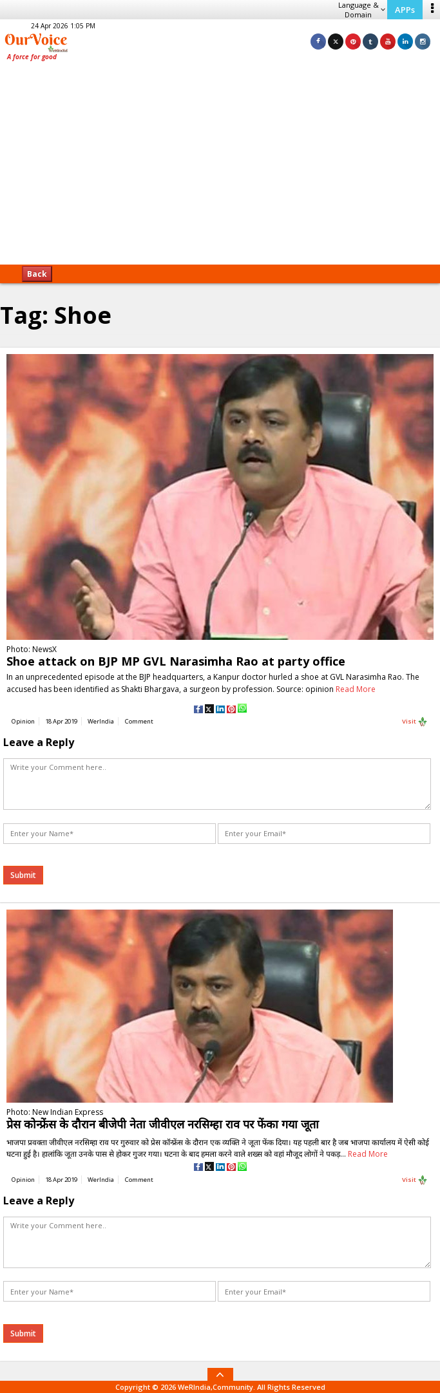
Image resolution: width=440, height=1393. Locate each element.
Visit (415, 721)
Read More (356, 689)
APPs (405, 9)
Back (37, 273)
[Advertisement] (220, 167)
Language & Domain (361, 9)
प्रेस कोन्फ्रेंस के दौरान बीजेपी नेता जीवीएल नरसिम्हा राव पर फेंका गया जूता (162, 1124)
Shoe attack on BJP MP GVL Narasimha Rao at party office (175, 661)
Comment (139, 721)
